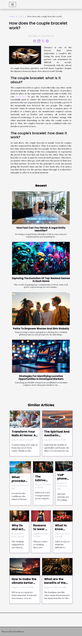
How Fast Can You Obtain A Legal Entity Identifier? (41, 229)
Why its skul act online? (17, 529)
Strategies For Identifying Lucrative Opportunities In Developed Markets (41, 377)
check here (21, 96)
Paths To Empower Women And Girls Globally (41, 328)
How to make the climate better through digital (24, 582)
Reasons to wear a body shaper (40, 531)
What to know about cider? (61, 531)
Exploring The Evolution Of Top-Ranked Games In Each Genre (41, 280)
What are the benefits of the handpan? (55, 582)
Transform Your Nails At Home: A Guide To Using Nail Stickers (24, 437)
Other (21, 16)
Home (12, 16)
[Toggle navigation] (12, 4)
